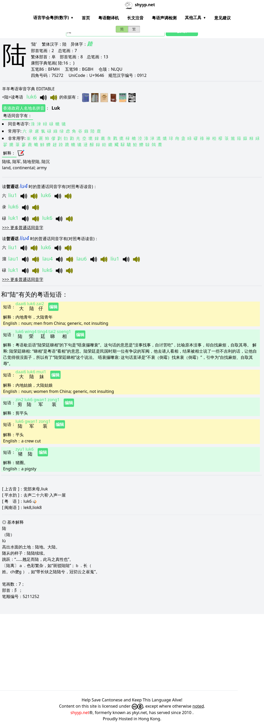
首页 (86, 18)
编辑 (53, 307)
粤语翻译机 (108, 18)
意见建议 (222, 18)
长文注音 (135, 18)
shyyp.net (79, 712)
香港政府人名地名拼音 (23, 108)
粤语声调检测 (164, 18)
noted (198, 706)
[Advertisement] (132, 652)
